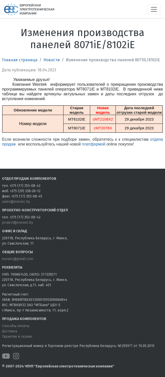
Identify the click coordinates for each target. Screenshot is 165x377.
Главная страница (19, 59)
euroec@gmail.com (17, 259)
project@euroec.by (17, 222)
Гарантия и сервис (17, 336)
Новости (51, 59)
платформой (93, 144)
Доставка (9, 331)
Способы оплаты (15, 326)
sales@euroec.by (16, 201)
